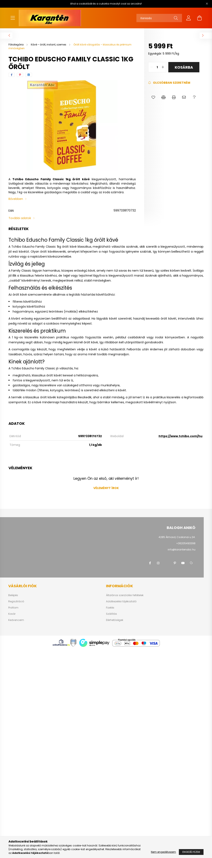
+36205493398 (185, 543)
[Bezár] (207, 4)
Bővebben (15, 199)
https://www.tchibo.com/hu (180, 436)
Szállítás (111, 613)
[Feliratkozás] (169, 83)
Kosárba (184, 67)
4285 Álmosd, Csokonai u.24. (177, 537)
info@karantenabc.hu (181, 549)
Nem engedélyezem (163, 852)
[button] (153, 97)
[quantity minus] (151, 67)
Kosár (12, 613)
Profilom (13, 607)
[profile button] (188, 18)
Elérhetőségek (114, 620)
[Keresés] (159, 18)
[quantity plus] (163, 67)
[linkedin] (28, 75)
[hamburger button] (12, 18)
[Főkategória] (16, 44)
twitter (166, 563)
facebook (150, 563)
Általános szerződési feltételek (124, 595)
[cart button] (199, 18)
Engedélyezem (191, 852)
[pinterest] (20, 75)
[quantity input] (157, 67)
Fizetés (110, 607)
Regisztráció (16, 601)
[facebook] (11, 75)
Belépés (13, 595)
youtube (183, 563)
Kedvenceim (16, 620)
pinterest (175, 563)
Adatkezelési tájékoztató (121, 601)
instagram (158, 563)
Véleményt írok (106, 488)
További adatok (19, 218)
